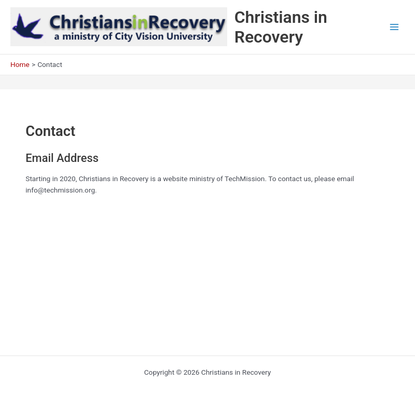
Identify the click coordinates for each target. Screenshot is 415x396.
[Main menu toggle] (394, 27)
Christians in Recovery (280, 27)
